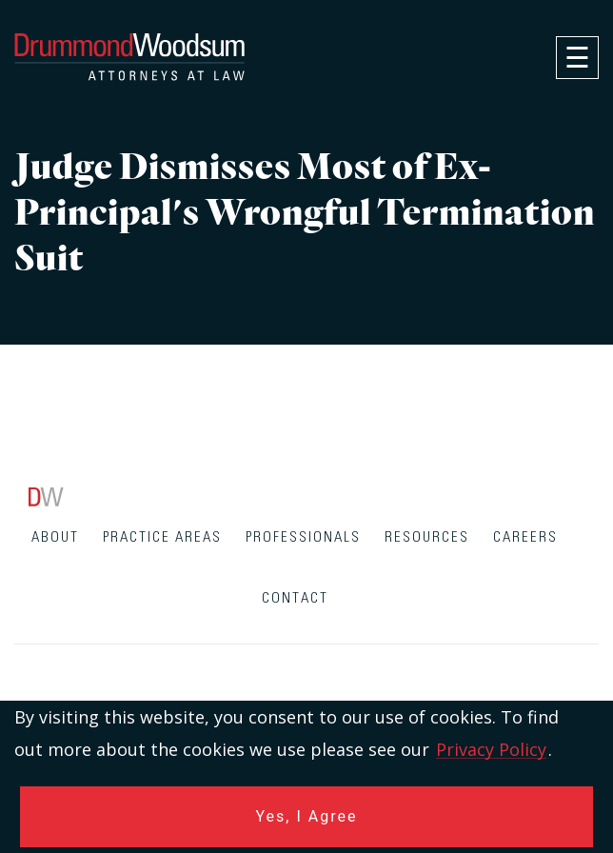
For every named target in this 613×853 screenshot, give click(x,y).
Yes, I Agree (307, 816)
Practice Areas (162, 537)
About (55, 537)
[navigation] (577, 57)
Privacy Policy (491, 749)
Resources (427, 537)
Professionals (303, 537)
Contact (295, 598)
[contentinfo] (306, 670)
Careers (525, 537)
